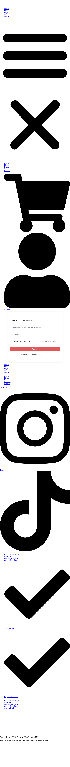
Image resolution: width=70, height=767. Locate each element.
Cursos (6, 9)
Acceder (35, 349)
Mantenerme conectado (22, 341)
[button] (35, 89)
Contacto (7, 16)
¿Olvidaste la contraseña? (51, 341)
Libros (6, 11)
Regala (6, 12)
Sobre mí (7, 14)
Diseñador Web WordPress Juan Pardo (35, 741)
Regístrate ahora (43, 355)
